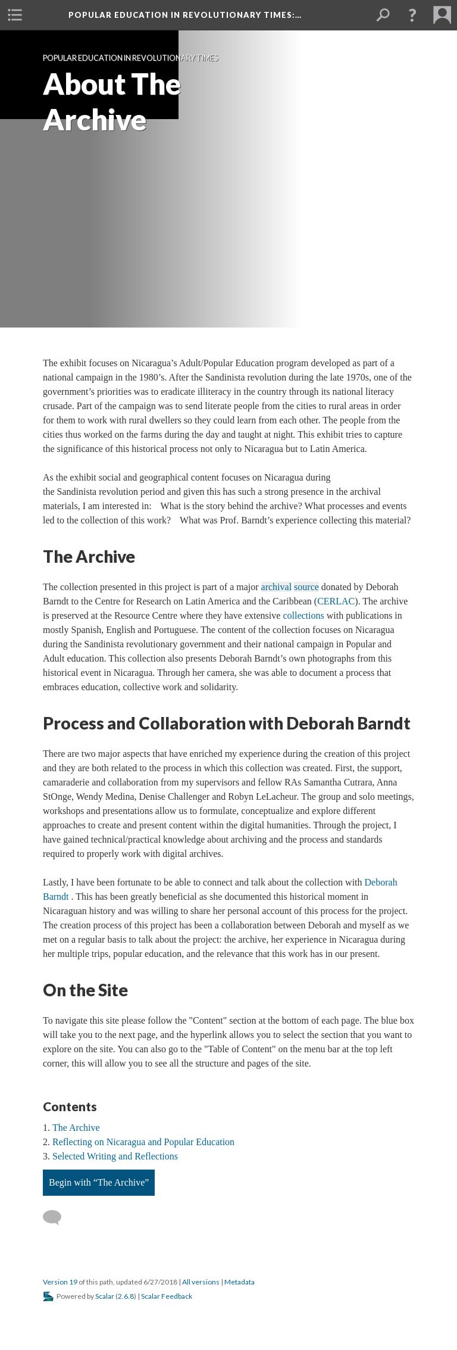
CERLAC (336, 601)
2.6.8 (126, 1296)
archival (276, 587)
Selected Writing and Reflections (115, 1156)
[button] (412, 15)
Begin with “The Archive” (99, 1182)
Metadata (239, 1281)
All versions (201, 1281)
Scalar (104, 1296)
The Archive (76, 1128)
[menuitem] (15, 15)
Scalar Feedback (166, 1296)
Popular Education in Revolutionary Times (185, 15)
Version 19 (60, 1281)
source (306, 587)
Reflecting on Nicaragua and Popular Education (143, 1142)
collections (303, 615)
